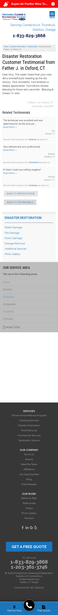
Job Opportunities (29, 474)
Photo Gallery (12, 254)
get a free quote (29, 546)
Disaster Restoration (23, 218)
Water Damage (13, 227)
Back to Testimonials (20, 202)
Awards (29, 459)
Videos (29, 508)
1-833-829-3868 (29, 36)
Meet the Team (29, 464)
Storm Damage (13, 238)
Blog (29, 479)
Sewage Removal (15, 243)
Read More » (10, 127)
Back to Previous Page (21, 193)
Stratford (34, 162)
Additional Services (15, 248)
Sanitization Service (29, 440)
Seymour (33, 185)
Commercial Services (29, 435)
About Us (29, 454)
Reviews (29, 518)
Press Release (29, 484)
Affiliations (29, 469)
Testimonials (29, 503)
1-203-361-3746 (29, 566)
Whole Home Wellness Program (29, 415)
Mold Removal (29, 430)
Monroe (32, 139)
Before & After (29, 498)
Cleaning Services (29, 420)
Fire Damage (12, 232)
